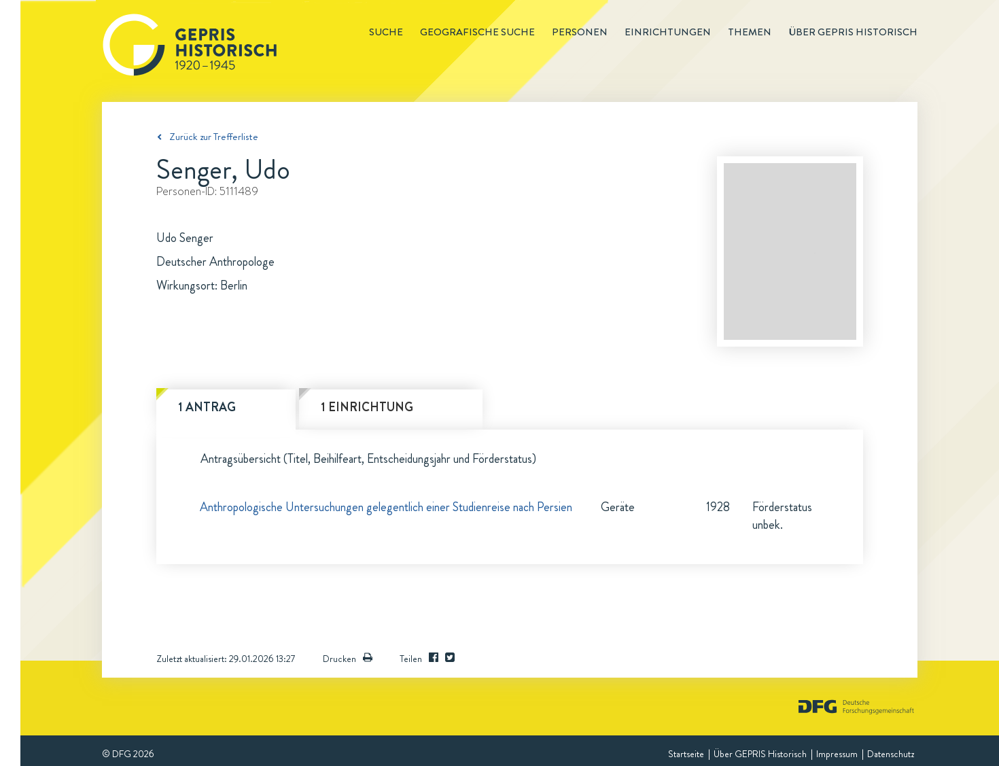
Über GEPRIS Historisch (760, 754)
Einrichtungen (668, 31)
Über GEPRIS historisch (852, 31)
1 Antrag (207, 407)
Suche (386, 31)
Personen (580, 31)
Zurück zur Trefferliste (213, 136)
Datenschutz (890, 754)
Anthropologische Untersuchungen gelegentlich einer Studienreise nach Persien (386, 507)
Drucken (347, 658)
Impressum (837, 754)
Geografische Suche (477, 31)
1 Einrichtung (367, 407)
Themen (749, 31)
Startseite (686, 754)
